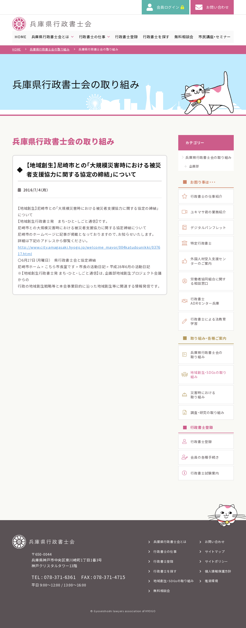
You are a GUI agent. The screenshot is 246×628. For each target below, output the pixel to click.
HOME (16, 51)
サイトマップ (215, 551)
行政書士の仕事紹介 (206, 197)
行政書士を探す (165, 571)
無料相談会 (162, 590)
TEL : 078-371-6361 (53, 577)
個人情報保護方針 (218, 571)
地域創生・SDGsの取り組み (174, 581)
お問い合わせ (215, 541)
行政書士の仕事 (165, 551)
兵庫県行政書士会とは (170, 541)
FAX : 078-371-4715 (103, 577)
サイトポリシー (216, 561)
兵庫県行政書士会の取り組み (50, 51)
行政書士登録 (163, 561)
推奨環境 (211, 581)
